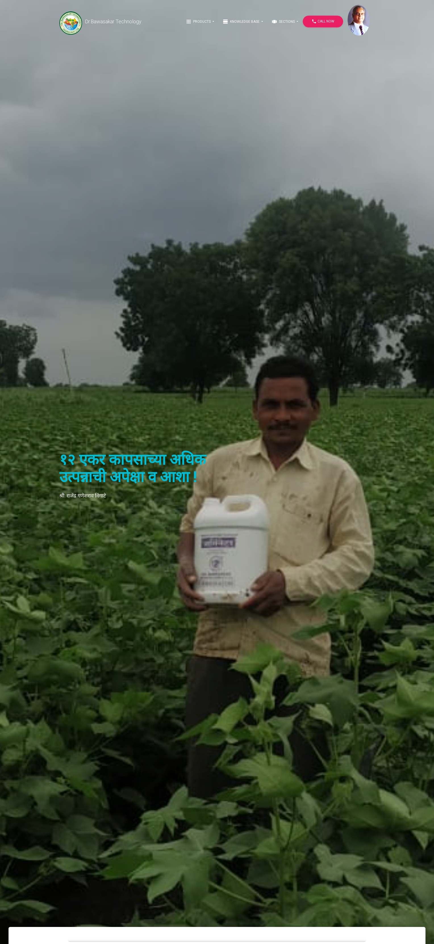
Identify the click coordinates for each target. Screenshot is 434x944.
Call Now (323, 21)
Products (199, 21)
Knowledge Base (241, 21)
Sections (284, 21)
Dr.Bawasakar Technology (100, 21)
